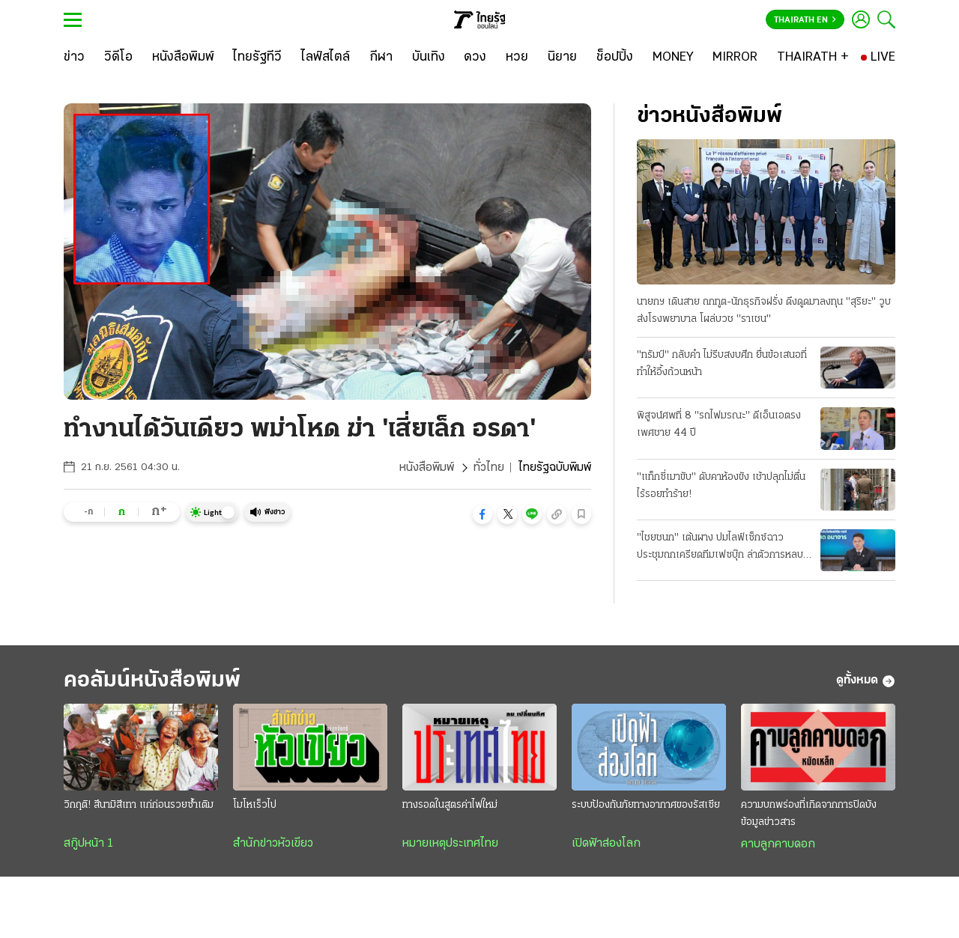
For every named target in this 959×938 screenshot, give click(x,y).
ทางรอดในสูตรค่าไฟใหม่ (449, 805)
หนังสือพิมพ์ (426, 468)
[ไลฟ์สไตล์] (325, 57)
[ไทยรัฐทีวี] (257, 57)
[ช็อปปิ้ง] (614, 57)
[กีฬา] (381, 57)
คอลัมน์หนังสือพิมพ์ (152, 680)
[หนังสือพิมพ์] (183, 57)
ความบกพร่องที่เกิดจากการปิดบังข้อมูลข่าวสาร (809, 814)
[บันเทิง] (428, 57)
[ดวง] (475, 57)
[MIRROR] (735, 57)
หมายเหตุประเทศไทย (450, 844)
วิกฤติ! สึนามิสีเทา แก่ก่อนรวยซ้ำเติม (139, 805)
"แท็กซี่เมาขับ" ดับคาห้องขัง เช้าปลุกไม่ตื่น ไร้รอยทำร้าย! (721, 486)
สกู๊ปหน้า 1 (88, 844)
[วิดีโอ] (118, 57)
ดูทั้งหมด (865, 681)
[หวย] (517, 57)
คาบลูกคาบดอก (778, 844)
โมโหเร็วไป (254, 805)
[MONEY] (673, 57)
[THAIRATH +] (813, 57)
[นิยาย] (562, 57)
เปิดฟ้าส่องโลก (606, 844)
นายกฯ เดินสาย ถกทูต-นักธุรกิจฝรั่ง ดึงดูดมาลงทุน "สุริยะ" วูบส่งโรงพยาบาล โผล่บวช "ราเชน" (764, 310)
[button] (482, 514)
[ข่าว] (74, 57)
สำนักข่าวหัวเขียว (273, 844)
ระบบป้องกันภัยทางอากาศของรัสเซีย (646, 805)
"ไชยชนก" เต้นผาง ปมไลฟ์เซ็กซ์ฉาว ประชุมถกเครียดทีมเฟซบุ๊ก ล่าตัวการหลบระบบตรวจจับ (720, 548)
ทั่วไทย (489, 468)
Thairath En (805, 20)
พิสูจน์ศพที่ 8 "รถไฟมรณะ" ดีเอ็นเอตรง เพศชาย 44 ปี (719, 424)
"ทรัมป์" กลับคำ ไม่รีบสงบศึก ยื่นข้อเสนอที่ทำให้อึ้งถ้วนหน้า (722, 364)
